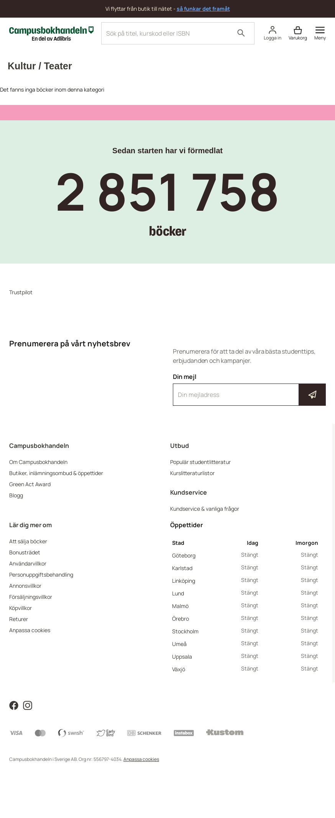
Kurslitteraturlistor (192, 473)
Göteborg (183, 555)
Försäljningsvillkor (30, 596)
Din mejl (249, 389)
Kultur (22, 66)
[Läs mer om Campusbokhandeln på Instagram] (27, 704)
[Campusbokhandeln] (51, 32)
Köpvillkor (20, 607)
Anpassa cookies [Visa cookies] (141, 759)
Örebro (180, 618)
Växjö (178, 669)
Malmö (180, 606)
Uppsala (182, 656)
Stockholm (185, 631)
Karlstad (182, 568)
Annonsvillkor (25, 585)
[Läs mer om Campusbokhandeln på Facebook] (13, 704)
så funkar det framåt (203, 8)
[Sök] (241, 33)
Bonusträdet (24, 552)
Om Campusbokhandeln (38, 462)
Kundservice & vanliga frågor (204, 508)
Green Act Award (30, 484)
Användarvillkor (27, 563)
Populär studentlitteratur (200, 462)
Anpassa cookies (29, 630)
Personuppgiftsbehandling (41, 574)
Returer (18, 619)
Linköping (183, 580)
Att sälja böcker (28, 541)
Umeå (179, 644)
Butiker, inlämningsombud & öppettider (56, 473)
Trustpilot (21, 292)
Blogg (16, 495)
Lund (178, 593)
